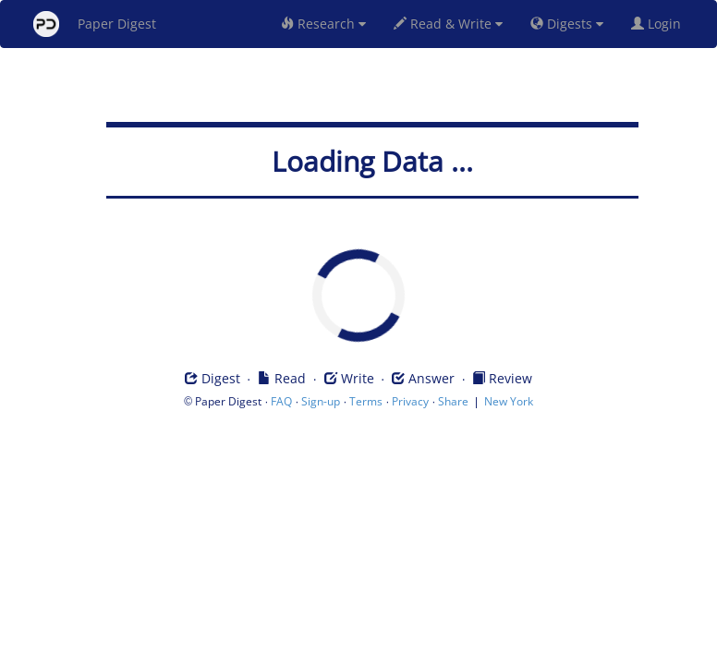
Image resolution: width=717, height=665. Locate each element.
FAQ (281, 401)
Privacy (410, 401)
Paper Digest (94, 24)
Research (323, 23)
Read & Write (448, 23)
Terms (366, 401)
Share (453, 401)
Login (659, 23)
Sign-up (320, 401)
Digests (566, 23)
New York (508, 401)
